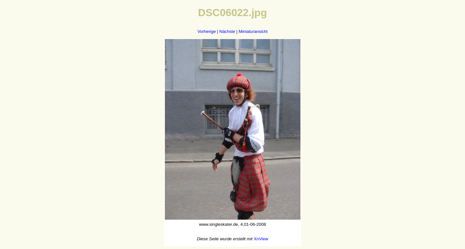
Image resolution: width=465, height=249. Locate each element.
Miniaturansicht (253, 31)
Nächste (227, 31)
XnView (261, 238)
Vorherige (206, 31)
